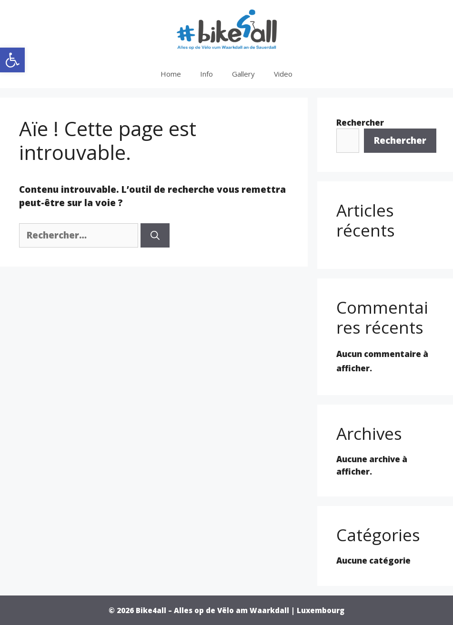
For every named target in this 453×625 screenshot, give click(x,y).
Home (171, 74)
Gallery (243, 74)
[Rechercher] (155, 235)
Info (206, 74)
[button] (12, 60)
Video (283, 74)
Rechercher (360, 122)
